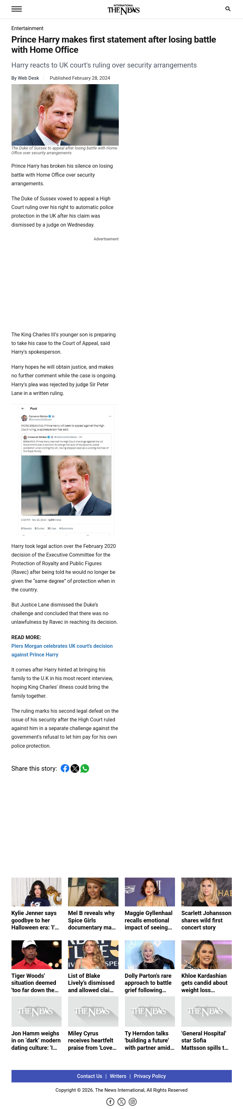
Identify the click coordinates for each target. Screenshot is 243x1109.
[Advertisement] (65, 283)
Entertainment (27, 28)
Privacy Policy (150, 1076)
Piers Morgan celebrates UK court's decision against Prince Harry (62, 650)
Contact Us (89, 1076)
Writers (118, 1076)
